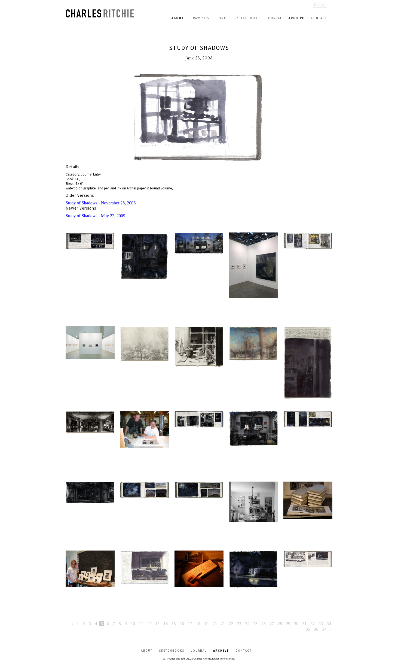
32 (312, 623)
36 (316, 629)
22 (231, 623)
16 (182, 623)
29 (288, 623)
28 (280, 623)
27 (272, 623)
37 (324, 629)
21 (223, 623)
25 (255, 623)
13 (157, 623)
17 (190, 623)
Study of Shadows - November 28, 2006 (101, 203)
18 (198, 623)
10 (133, 623)
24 (247, 623)
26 (263, 623)
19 (206, 623)
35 (308, 629)
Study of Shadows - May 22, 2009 (95, 215)
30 (296, 623)
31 (304, 623)
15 (174, 623)
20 (214, 623)
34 (329, 623)
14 (165, 623)
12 (149, 623)
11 (141, 623)
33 (321, 623)
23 (239, 623)
